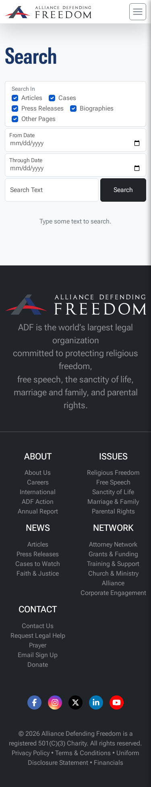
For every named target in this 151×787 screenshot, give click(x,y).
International (38, 492)
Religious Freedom (113, 472)
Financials (108, 762)
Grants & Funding (113, 554)
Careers (38, 482)
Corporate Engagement (113, 593)
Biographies (97, 108)
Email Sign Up (38, 655)
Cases (67, 98)
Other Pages (38, 119)
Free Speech (113, 482)
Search (123, 190)
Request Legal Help (37, 635)
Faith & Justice (38, 573)
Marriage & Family (113, 501)
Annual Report (38, 511)
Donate (37, 664)
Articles (31, 98)
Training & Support (113, 564)
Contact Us (38, 626)
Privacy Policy (31, 753)
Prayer (37, 645)
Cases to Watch (37, 564)
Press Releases (42, 108)
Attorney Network (113, 544)
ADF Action (38, 501)
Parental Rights (113, 511)
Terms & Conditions (83, 753)
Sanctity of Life (113, 492)
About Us (38, 472)
